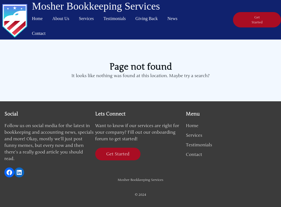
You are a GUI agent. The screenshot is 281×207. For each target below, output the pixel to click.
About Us (60, 18)
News (172, 18)
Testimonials (114, 18)
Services (86, 18)
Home (37, 18)
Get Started (118, 154)
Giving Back (147, 18)
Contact (39, 33)
